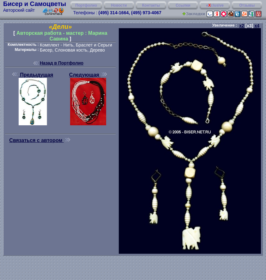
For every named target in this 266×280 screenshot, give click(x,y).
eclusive (215, 5)
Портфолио (86, 5)
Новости (119, 5)
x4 (256, 25)
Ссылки (183, 5)
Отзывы (247, 5)
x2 (241, 25)
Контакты (151, 5)
